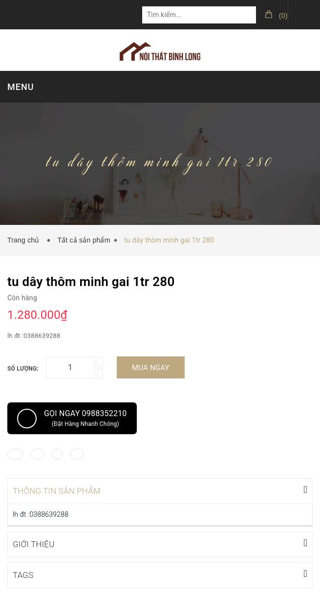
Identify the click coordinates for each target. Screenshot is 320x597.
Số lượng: (23, 368)
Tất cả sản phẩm (83, 240)
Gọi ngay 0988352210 (72, 418)
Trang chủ (25, 240)
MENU (20, 87)
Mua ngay (151, 367)
